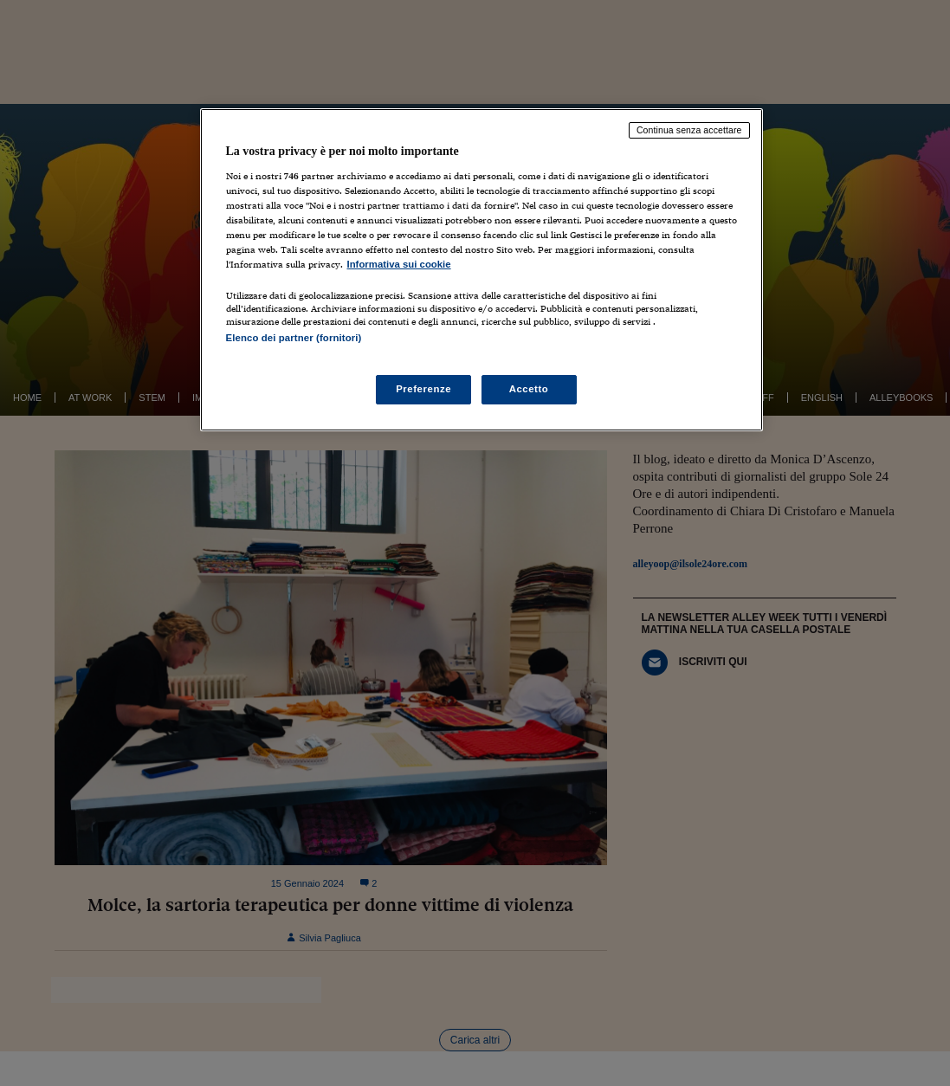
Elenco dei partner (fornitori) (294, 338)
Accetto (529, 389)
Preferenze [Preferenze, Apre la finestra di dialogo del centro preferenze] (423, 389)
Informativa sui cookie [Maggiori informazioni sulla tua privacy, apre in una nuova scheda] (399, 264)
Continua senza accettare (689, 130)
